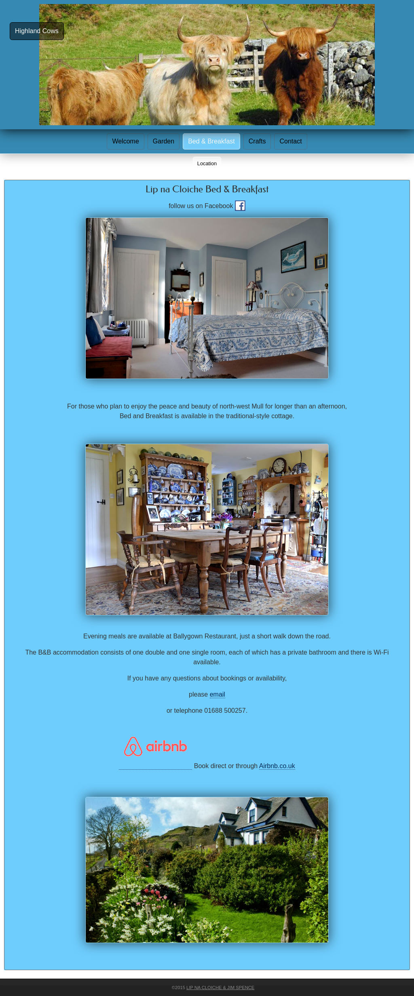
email (217, 694)
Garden (163, 141)
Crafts (257, 141)
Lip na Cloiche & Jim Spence (220, 987)
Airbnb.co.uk (277, 765)
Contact (290, 141)
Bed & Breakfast (211, 141)
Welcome (125, 141)
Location (207, 163)
